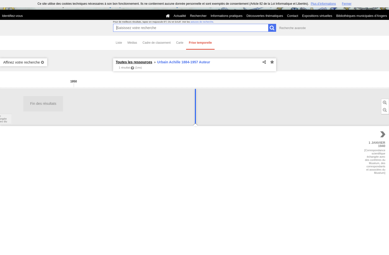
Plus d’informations (323, 3)
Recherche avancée (292, 28)
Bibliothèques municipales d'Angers (361, 16)
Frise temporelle (200, 42)
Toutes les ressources (134, 62)
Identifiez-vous (12, 16)
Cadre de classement (157, 42)
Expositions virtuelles (317, 16)
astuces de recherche (202, 21)
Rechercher (198, 16)
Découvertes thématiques (265, 16)
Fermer (347, 3)
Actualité (180, 16)
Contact (292, 16)
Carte (179, 42)
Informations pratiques (227, 16)
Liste (119, 42)
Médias (132, 42)
